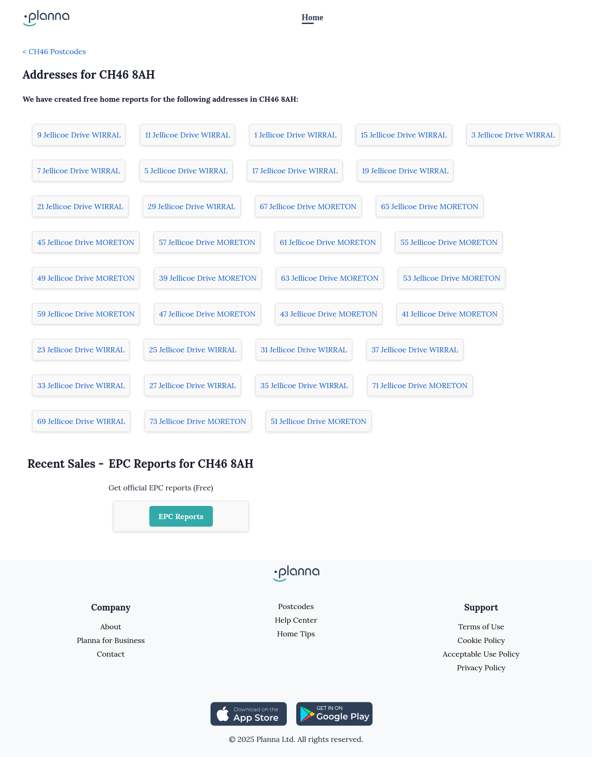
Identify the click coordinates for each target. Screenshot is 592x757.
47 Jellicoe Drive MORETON (207, 313)
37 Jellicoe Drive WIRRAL (415, 349)
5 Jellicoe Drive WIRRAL (186, 170)
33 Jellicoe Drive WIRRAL (81, 385)
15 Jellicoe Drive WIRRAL (404, 134)
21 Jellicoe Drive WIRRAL (80, 206)
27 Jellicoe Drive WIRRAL (192, 385)
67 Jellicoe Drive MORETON (308, 206)
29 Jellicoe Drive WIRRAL (191, 206)
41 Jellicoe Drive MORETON (449, 313)
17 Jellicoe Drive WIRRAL (294, 170)
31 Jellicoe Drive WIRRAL (304, 349)
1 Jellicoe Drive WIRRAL (295, 134)
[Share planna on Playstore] (334, 713)
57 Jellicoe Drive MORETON (207, 242)
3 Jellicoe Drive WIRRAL (513, 134)
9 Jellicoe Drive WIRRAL (79, 134)
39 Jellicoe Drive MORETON (208, 278)
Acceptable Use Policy (481, 654)
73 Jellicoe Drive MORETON (198, 421)
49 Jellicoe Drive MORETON (86, 278)
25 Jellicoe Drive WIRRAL (192, 349)
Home (313, 17)
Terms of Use (481, 626)
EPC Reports (181, 516)
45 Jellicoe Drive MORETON (85, 242)
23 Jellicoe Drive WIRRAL (80, 349)
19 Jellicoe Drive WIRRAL (405, 170)
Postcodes (296, 606)
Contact (111, 654)
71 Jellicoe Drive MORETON (420, 385)
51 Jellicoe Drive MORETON (318, 421)
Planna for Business (111, 640)
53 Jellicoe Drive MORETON (452, 278)
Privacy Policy (481, 667)
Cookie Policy (481, 640)
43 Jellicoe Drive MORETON (328, 313)
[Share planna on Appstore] (249, 713)
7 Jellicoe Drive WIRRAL (78, 170)
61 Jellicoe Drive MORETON (328, 242)
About (110, 626)
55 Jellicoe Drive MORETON (448, 242)
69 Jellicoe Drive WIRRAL (81, 421)
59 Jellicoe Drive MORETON (86, 313)
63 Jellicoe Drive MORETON (330, 278)
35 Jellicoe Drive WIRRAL (304, 385)
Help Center (296, 620)
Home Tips (296, 633)
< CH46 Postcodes (54, 51)
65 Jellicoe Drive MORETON (429, 206)
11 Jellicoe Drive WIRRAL (187, 134)
